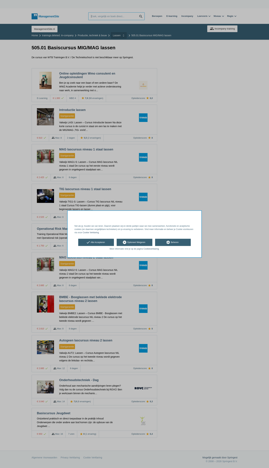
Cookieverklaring (151, 249)
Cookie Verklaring (91, 232)
